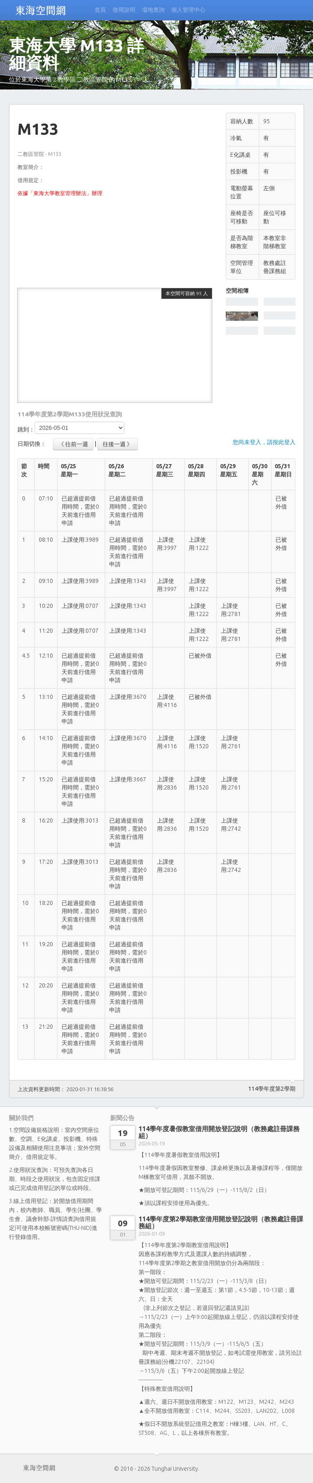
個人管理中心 (188, 10)
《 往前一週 (73, 444)
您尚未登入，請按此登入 (264, 442)
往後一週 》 (117, 444)
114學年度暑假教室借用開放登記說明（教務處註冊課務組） (219, 1132)
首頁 (100, 10)
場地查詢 (153, 10)
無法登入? (100, 29)
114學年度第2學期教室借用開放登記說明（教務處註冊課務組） (221, 1222)
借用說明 (123, 10)
